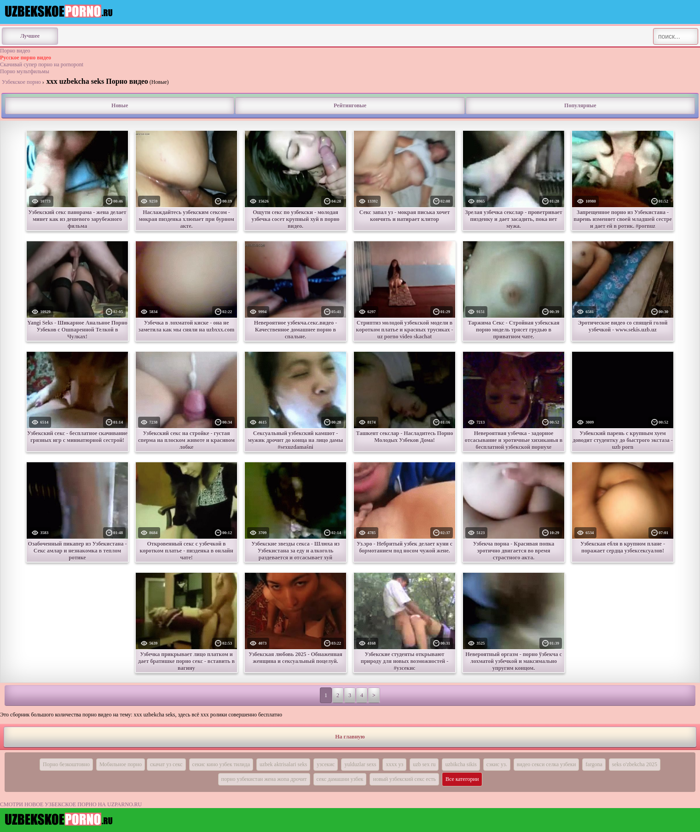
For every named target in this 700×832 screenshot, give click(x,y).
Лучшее (30, 36)
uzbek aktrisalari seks (283, 764)
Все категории (462, 779)
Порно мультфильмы (24, 71)
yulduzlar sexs (360, 764)
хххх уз (394, 764)
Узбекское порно (21, 82)
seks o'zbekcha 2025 (634, 764)
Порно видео (15, 50)
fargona (593, 764)
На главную (349, 736)
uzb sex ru (424, 764)
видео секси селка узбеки (546, 764)
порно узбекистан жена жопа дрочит (264, 779)
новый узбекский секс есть (404, 779)
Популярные (580, 105)
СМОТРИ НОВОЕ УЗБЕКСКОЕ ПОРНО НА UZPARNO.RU (71, 804)
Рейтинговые (350, 105)
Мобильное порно (120, 764)
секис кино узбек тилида (221, 764)
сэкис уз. (496, 764)
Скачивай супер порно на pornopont (41, 64)
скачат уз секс (166, 764)
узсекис (326, 764)
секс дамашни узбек (340, 779)
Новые (119, 105)
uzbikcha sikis (460, 764)
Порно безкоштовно (66, 764)
